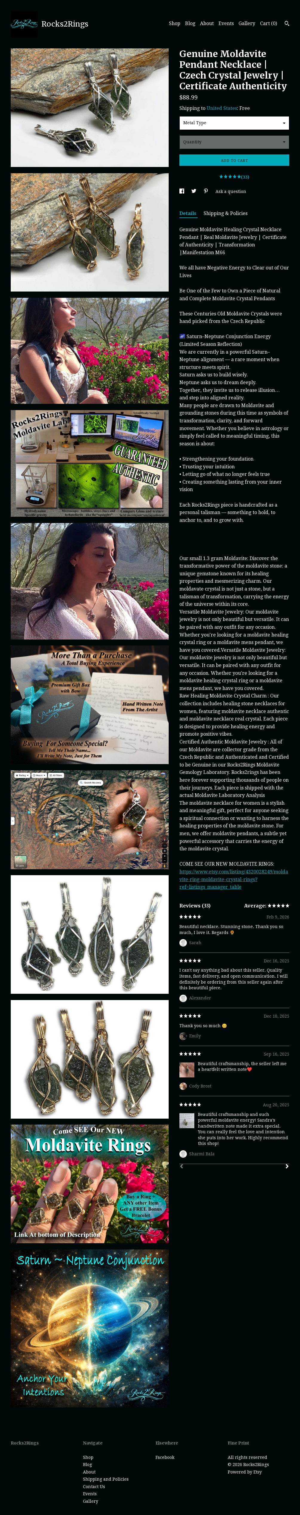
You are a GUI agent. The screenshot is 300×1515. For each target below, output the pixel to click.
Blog (190, 23)
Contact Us (94, 1486)
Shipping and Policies (106, 1479)
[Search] (287, 24)
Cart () (268, 23)
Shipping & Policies (225, 213)
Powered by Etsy (245, 1472)
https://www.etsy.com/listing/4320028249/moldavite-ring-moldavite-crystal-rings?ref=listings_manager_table (233, 879)
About (207, 23)
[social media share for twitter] (194, 191)
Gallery (247, 23)
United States (222, 108)
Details (188, 213)
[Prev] (181, 1167)
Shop (174, 23)
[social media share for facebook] (182, 191)
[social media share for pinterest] (207, 191)
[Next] (287, 1167)
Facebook (165, 1457)
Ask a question (231, 191)
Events (226, 23)
